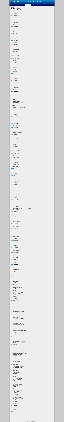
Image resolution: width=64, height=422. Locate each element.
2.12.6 (12, 182)
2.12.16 (12, 146)
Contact (41, 4)
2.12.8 (12, 175)
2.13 (12, 138)
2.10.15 (12, 223)
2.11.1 (12, 211)
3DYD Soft (36, 421)
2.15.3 (12, 87)
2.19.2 (12, 22)
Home (15, 4)
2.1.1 (12, 401)
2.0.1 (12, 411)
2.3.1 (12, 370)
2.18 (12, 33)
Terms (27, 421)
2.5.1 (12, 332)
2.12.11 (12, 164)
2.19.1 (12, 26)
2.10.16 (12, 219)
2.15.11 (12, 58)
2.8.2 (12, 300)
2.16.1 (12, 44)
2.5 (11, 336)
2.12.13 (12, 157)
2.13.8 (12, 109)
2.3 (11, 376)
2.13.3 (12, 127)
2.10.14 (12, 228)
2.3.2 (12, 364)
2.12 (12, 206)
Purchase (34, 4)
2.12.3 (12, 195)
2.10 (12, 284)
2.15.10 (12, 62)
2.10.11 (12, 240)
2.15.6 (12, 76)
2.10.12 (12, 236)
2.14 (12, 105)
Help (48, 4)
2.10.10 (12, 243)
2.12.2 (12, 199)
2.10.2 (12, 275)
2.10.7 (12, 255)
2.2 (11, 388)
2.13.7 (12, 112)
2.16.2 (12, 40)
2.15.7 (12, 73)
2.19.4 (12, 15)
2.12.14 (12, 153)
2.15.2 (12, 91)
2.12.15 (12, 150)
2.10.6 (12, 259)
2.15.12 (12, 55)
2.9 (11, 290)
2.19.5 (12, 11)
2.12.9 (12, 171)
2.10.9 (12, 247)
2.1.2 (12, 394)
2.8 (11, 309)
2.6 (11, 321)
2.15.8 (12, 69)
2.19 (12, 29)
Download (21, 4)
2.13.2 (12, 130)
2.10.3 (12, 271)
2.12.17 (12, 142)
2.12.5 (12, 186)
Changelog (12, 7)
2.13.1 (12, 134)
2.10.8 (12, 252)
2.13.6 (12, 116)
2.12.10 (12, 168)
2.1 (11, 405)
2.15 (12, 99)
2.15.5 (12, 80)
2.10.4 (12, 267)
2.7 (11, 315)
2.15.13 (12, 51)
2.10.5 (12, 264)
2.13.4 (12, 123)
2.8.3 (12, 296)
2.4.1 (12, 344)
